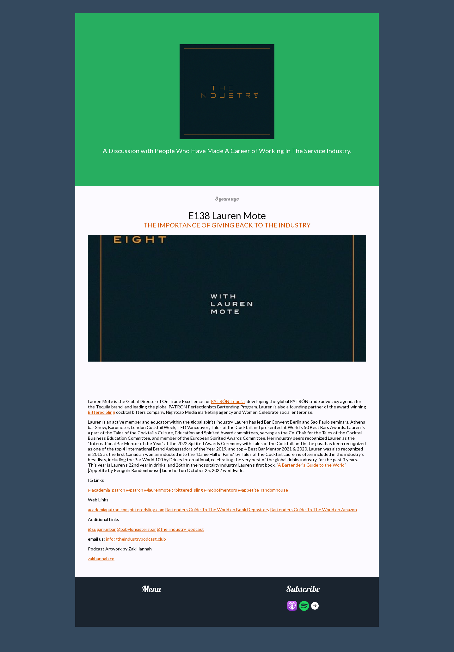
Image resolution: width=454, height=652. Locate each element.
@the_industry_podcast (180, 529)
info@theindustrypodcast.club (136, 539)
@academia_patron (106, 490)
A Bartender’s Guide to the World (311, 465)
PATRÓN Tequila (228, 401)
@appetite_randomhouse (263, 490)
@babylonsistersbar (136, 529)
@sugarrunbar (102, 529)
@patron (134, 490)
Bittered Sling (101, 412)
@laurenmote (157, 490)
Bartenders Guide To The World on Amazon (313, 509)
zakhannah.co (101, 558)
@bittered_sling (187, 490)
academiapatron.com (108, 509)
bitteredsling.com (147, 509)
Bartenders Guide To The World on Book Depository (217, 509)
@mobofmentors (220, 490)
